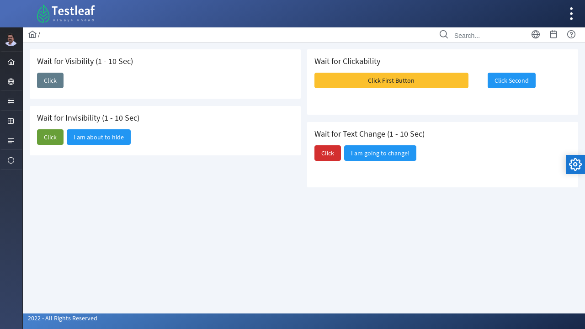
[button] (50, 80)
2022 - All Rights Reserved (62, 318)
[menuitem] (11, 61)
